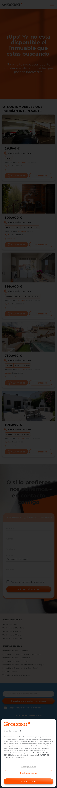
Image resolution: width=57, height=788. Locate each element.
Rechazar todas (28, 773)
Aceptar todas (28, 781)
